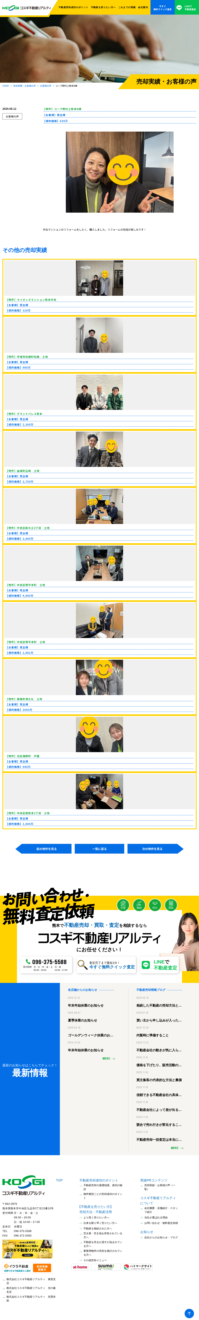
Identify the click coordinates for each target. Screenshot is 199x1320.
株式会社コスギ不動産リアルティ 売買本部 (31, 1297)
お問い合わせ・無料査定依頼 (161, 1221)
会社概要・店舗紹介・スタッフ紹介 (161, 1208)
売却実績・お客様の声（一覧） (159, 1186)
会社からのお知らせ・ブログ (161, 1236)
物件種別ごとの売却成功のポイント (102, 1194)
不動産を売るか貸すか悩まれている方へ (102, 1242)
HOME (5, 85)
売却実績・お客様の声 (24, 85)
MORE (106, 1057)
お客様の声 (45, 85)
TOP (59, 1179)
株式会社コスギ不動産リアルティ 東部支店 (31, 1279)
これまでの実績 (127, 7)
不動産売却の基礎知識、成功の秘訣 (102, 1186)
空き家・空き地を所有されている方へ (102, 1234)
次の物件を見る (152, 849)
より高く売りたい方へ (96, 1216)
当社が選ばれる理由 (156, 1216)
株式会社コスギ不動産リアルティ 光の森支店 (31, 1288)
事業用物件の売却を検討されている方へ (102, 1251)
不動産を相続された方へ (97, 1227)
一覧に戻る (99, 849)
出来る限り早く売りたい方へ (100, 1221)
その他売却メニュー (95, 1259)
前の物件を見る (46, 849)
